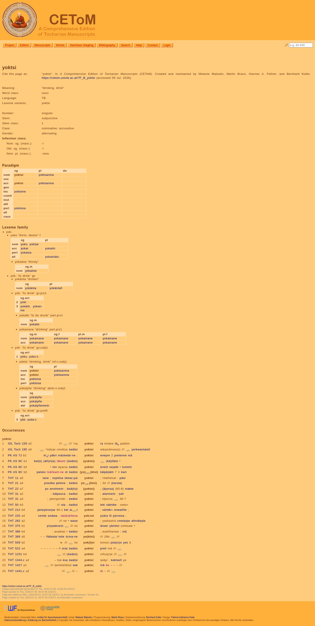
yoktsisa (20, 208)
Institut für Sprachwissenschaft (52, 617)
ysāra (104, 515)
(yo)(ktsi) (89, 472)
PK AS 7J (15, 455)
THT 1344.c (16, 560)
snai (65, 548)
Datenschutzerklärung (15, 620)
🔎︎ (286, 45)
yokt (23, 302)
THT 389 (14, 536)
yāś (22, 419)
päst (123, 478)
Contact (153, 45)
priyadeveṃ (55, 525)
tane (46, 478)
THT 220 (14, 515)
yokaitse (31, 270)
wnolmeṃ (56, 488)
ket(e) (38, 461)
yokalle (35, 324)
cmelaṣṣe (123, 520)
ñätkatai (52, 536)
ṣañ (121, 493)
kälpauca (59, 493)
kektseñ (116, 560)
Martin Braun (118, 617)
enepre (105, 455)
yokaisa (26, 252)
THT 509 (14, 542)
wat (75, 565)
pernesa (118, 515)
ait (74, 509)
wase (74, 520)
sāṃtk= (108, 509)
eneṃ (104, 467)
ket (66, 509)
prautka (49, 483)
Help (139, 45)
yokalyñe (36, 397)
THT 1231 (15, 554)
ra (101, 443)
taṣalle (114, 467)
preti (103, 548)
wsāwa (52, 515)
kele (61, 536)
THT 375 (14, 525)
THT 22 (13, 488)
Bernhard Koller (153, 617)
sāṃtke (111, 504)
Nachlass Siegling (81, 45)
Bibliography (107, 45)
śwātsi (73, 449)
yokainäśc (52, 256)
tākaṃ (61, 461)
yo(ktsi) (89, 483)
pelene (60, 483)
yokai (24, 248)
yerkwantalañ (140, 449)
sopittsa (57, 478)
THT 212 (14, 509)
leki (102, 504)
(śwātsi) (72, 461)
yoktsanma (46, 174)
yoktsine (20, 191)
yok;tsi (89, 515)
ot (66, 472)
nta (63, 504)
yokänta (30, 288)
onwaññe (120, 509)
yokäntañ (56, 288)
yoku (23, 356)
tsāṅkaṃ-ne (55, 472)
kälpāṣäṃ (107, 472)
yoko (24, 244)
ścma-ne (72, 536)
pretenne (120, 455)
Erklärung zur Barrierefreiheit (42, 620)
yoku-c (33, 356)
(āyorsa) (108, 488)
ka (107, 565)
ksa (65, 560)
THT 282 (14, 520)
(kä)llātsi (112, 461)
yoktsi (89, 443)
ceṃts (42, 515)
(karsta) (116, 483)
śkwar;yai (71, 478)
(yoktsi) (89, 461)
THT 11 (13, 478)
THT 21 (13, 483)
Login (167, 45)
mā (130, 455)
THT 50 (13, 504)
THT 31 (13, 493)
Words (60, 45)
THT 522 (14, 548)
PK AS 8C (15, 461)
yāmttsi (114, 525)
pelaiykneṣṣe (46, 509)
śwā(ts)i (72, 488)
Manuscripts (42, 45)
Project (9, 45)
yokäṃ (25, 306)
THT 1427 (15, 565)
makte (129, 488)
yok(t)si (89, 542)
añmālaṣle (138, 520)
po (47, 488)
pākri (53, 455)
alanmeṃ (109, 493)
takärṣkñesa (69, 515)
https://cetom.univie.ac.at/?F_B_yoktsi (68, 77)
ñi (110, 515)
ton (54, 467)
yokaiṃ (50, 248)
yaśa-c (32, 419)
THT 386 (14, 531)
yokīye (34, 244)
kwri (124, 472)
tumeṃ (127, 467)
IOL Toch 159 (17, 443)
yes (125, 542)
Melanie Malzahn (84, 617)
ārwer (104, 525)
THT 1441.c (16, 571)
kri (46, 455)
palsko (41, 472)
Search (125, 45)
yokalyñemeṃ (39, 405)
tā (117, 443)
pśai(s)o (116, 542)
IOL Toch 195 (17, 449)
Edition (24, 45)
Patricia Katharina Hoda (182, 617)
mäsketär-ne (67, 455)
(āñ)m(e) (49, 461)
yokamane (37, 338)
